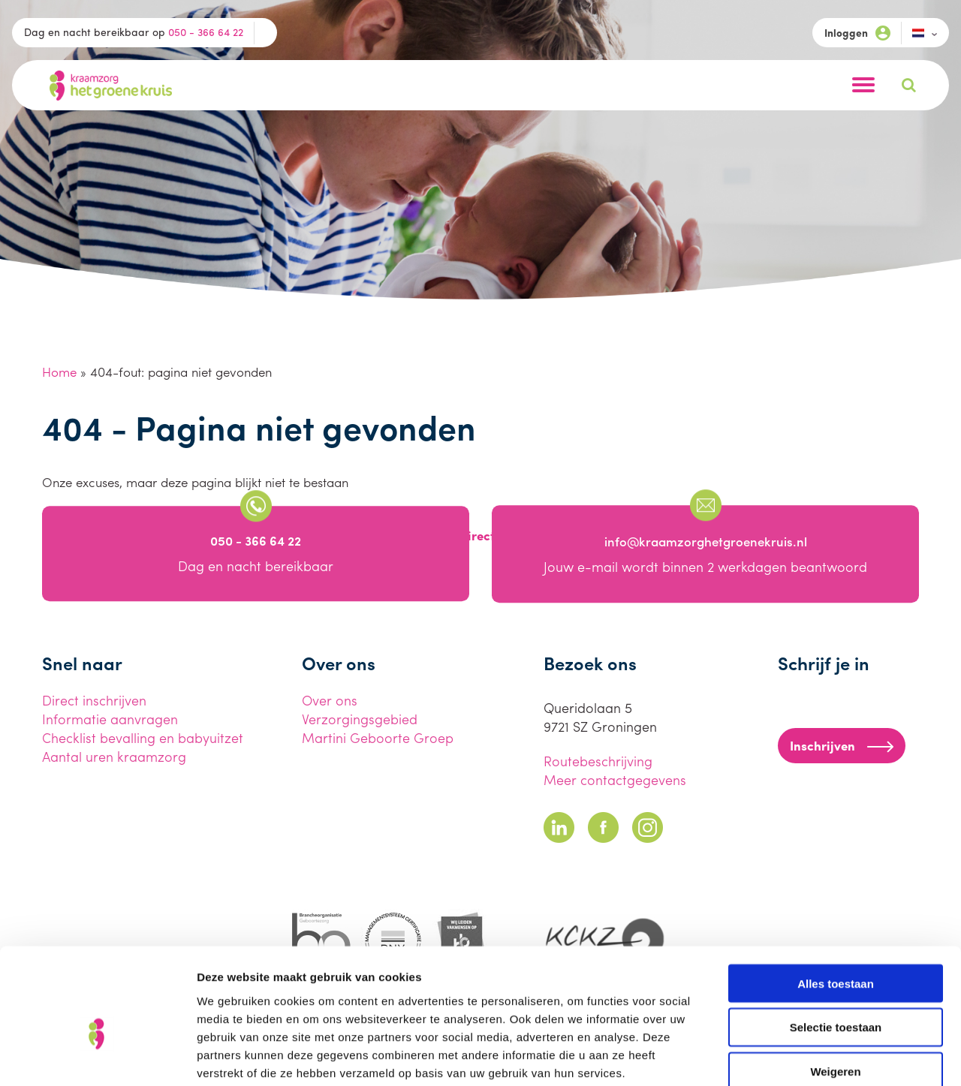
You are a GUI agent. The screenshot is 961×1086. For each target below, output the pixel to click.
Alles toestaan (835, 901)
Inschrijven (841, 745)
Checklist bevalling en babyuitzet (142, 737)
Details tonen (811, 1056)
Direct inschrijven (94, 699)
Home (59, 372)
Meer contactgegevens (615, 779)
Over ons (329, 699)
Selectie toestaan (836, 946)
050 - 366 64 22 (205, 31)
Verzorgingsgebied (359, 718)
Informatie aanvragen (110, 718)
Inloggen (857, 33)
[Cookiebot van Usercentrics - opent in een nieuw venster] (97, 1056)
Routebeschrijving (598, 760)
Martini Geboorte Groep (377, 737)
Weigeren (835, 990)
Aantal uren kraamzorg (114, 756)
